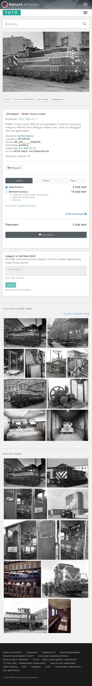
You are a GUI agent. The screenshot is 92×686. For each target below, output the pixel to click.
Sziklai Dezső (25, 136)
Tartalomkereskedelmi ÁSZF (18, 655)
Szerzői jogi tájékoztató (63, 663)
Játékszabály (10, 666)
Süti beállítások (11, 670)
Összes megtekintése (76, 313)
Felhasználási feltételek (16, 659)
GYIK (47, 666)
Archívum (20, 4)
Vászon (46, 180)
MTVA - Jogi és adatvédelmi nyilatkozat (55, 659)
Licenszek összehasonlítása (20, 205)
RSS (24, 666)
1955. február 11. (28, 118)
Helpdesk (36, 666)
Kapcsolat (32, 652)
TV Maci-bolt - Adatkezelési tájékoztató (24, 663)
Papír (73, 180)
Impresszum (48, 652)
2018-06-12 (29, 148)
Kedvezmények (76, 214)
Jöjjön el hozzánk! (12, 652)
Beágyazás (14, 167)
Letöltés (19, 180)
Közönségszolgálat (70, 652)
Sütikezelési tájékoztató (68, 666)
